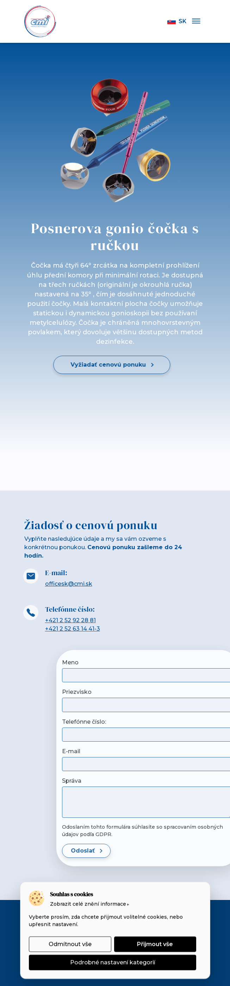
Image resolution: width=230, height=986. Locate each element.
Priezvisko (202, 692)
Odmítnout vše (69, 944)
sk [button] (176, 21)
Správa (197, 780)
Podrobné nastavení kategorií (112, 962)
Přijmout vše (155, 944)
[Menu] (196, 21)
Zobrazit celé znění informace (88, 904)
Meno (195, 662)
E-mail (196, 751)
